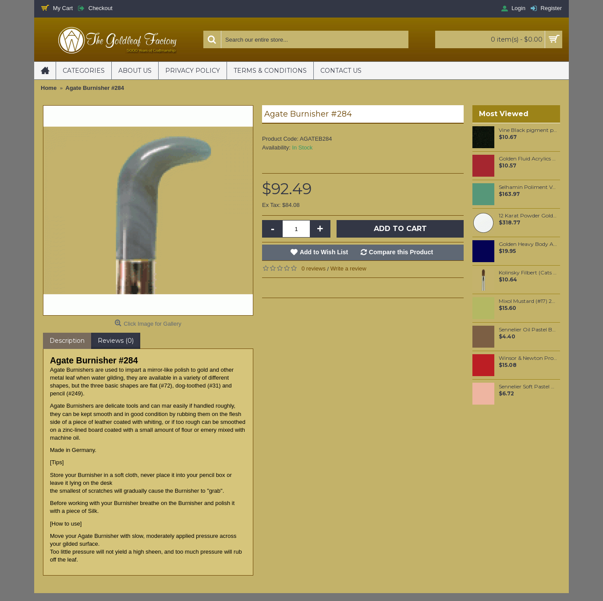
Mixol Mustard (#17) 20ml (528, 301)
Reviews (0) (116, 341)
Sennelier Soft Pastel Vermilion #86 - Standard (528, 387)
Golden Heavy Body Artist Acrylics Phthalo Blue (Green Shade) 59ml (528, 244)
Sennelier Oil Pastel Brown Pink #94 (528, 330)
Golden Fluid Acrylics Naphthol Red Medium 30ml (528, 159)
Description (67, 341)
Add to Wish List (324, 252)
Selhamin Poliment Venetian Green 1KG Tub (528, 187)
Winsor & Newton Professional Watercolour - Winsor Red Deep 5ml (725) (528, 358)
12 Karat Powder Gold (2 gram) (528, 216)
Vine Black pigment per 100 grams (528, 130)
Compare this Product (401, 252)
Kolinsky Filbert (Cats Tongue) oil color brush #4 (528, 273)
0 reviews (314, 268)
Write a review (348, 268)
